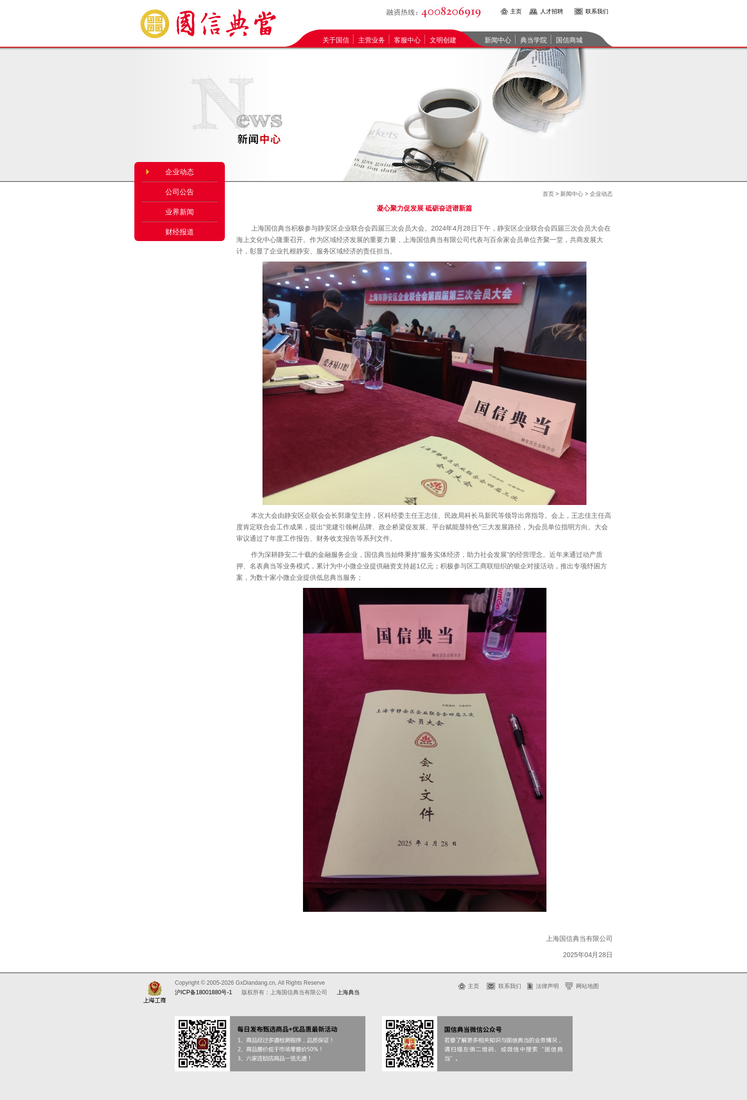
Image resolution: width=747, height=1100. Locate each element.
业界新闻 (179, 212)
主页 (516, 11)
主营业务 (371, 40)
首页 (548, 194)
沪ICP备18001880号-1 (203, 992)
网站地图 (587, 986)
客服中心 (407, 40)
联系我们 (596, 11)
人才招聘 (551, 11)
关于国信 (336, 40)
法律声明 (547, 986)
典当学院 (533, 40)
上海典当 (348, 992)
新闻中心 (498, 40)
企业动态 (179, 172)
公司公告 (179, 192)
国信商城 (569, 40)
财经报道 (179, 232)
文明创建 (443, 40)
